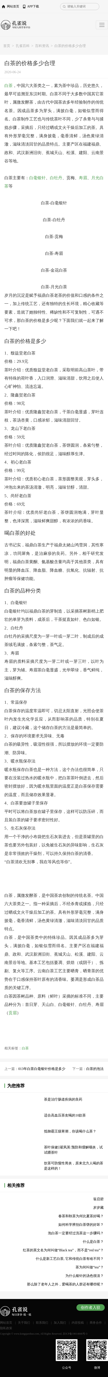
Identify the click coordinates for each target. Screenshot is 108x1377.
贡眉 (12, 1013)
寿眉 (83, 177)
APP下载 (33, 6)
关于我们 (24, 1322)
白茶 (8, 85)
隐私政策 (6, 1328)
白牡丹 (56, 177)
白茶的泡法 (95, 1069)
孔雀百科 (23, 46)
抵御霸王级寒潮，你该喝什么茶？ (70, 1131)
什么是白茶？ (93, 1241)
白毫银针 (37, 177)
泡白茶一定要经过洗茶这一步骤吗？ (76, 1233)
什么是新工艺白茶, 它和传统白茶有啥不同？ (70, 1259)
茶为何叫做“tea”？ (90, 1267)
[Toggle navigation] (102, 25)
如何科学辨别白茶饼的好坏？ (81, 1224)
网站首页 (13, 6)
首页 (6, 46)
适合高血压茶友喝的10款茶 (65, 1115)
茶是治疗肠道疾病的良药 (63, 1099)
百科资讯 (42, 46)
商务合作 (96, 1322)
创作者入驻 (90, 1307)
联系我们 (42, 1322)
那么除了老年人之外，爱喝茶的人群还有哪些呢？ (65, 1284)
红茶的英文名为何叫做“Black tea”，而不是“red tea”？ (63, 1250)
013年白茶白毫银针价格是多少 (41, 1069)
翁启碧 (98, 1199)
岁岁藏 (98, 1207)
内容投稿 (78, 1322)
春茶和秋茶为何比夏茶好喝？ (81, 1216)
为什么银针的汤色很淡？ (84, 1276)
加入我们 (60, 1322)
